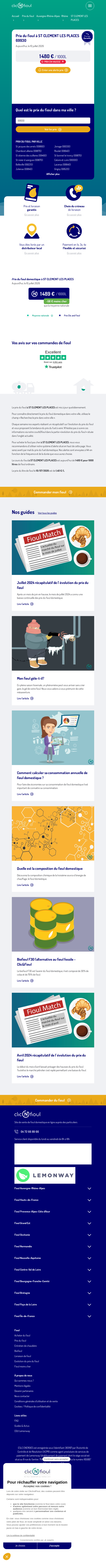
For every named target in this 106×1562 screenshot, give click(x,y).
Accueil (15, 16)
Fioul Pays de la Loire (25, 1345)
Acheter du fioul (22, 1376)
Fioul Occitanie (22, 1275)
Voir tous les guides (47, 554)
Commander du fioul (53, 1141)
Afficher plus (53, 174)
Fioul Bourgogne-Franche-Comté (31, 1322)
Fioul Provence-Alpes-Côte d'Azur (32, 1252)
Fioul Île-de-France (24, 1357)
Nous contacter (21, 1437)
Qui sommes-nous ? (24, 1421)
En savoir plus (31, 214)
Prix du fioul (28, 16)
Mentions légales (22, 1426)
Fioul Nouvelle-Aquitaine (27, 1299)
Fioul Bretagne (22, 1333)
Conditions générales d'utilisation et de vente (36, 1442)
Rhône (64, 16)
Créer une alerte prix (53, 70)
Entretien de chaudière (25, 1386)
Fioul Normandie (23, 1287)
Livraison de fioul (22, 1397)
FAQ (16, 1461)
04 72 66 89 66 (26, 1173)
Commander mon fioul (53, 533)
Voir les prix (53, 129)
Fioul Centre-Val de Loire (27, 1310)
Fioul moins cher (22, 1407)
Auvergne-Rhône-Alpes (48, 16)
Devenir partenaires (23, 1432)
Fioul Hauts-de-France (26, 1240)
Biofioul (18, 1392)
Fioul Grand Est (22, 1264)
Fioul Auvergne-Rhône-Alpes (29, 1229)
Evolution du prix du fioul (26, 1402)
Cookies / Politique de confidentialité (32, 1447)
